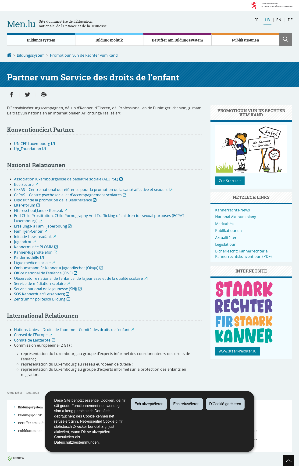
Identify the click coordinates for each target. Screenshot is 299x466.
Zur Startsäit (230, 180)
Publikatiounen (245, 40)
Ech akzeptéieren (149, 404)
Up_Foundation (27, 148)
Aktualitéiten (226, 237)
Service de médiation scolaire (40, 283)
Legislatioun (225, 243)
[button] (285, 39)
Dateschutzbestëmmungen (76, 442)
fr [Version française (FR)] (256, 19)
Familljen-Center (28, 230)
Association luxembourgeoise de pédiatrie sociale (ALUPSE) (66, 178)
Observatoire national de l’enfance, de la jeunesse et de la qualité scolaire (78, 277)
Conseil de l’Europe (31, 334)
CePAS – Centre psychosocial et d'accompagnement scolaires (68, 194)
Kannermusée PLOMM (33, 246)
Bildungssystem (41, 40)
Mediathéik (225, 223)
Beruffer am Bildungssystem (177, 40)
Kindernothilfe (26, 256)
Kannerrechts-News (232, 209)
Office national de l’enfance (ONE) (43, 272)
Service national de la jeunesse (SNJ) (45, 288)
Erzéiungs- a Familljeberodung (40, 225)
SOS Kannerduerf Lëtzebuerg (39, 293)
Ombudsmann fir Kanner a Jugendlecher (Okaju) (56, 267)
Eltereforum (24, 204)
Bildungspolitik (109, 40)
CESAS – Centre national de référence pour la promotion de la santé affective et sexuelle (91, 189)
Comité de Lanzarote (32, 339)
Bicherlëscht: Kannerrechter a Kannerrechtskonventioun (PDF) (243, 253)
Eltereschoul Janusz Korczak (38, 210)
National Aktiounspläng (235, 216)
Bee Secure (24, 183)
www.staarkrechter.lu (237, 350)
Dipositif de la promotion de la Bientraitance (53, 199)
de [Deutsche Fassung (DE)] (290, 19)
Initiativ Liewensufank (33, 236)
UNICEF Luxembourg (32, 143)
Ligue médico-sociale (32, 262)
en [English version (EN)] (278, 19)
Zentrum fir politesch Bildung (39, 298)
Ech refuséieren (186, 404)
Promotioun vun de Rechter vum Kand (84, 55)
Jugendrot (23, 241)
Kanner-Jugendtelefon (33, 251)
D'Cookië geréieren (225, 404)
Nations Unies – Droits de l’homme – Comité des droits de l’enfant (72, 329)
